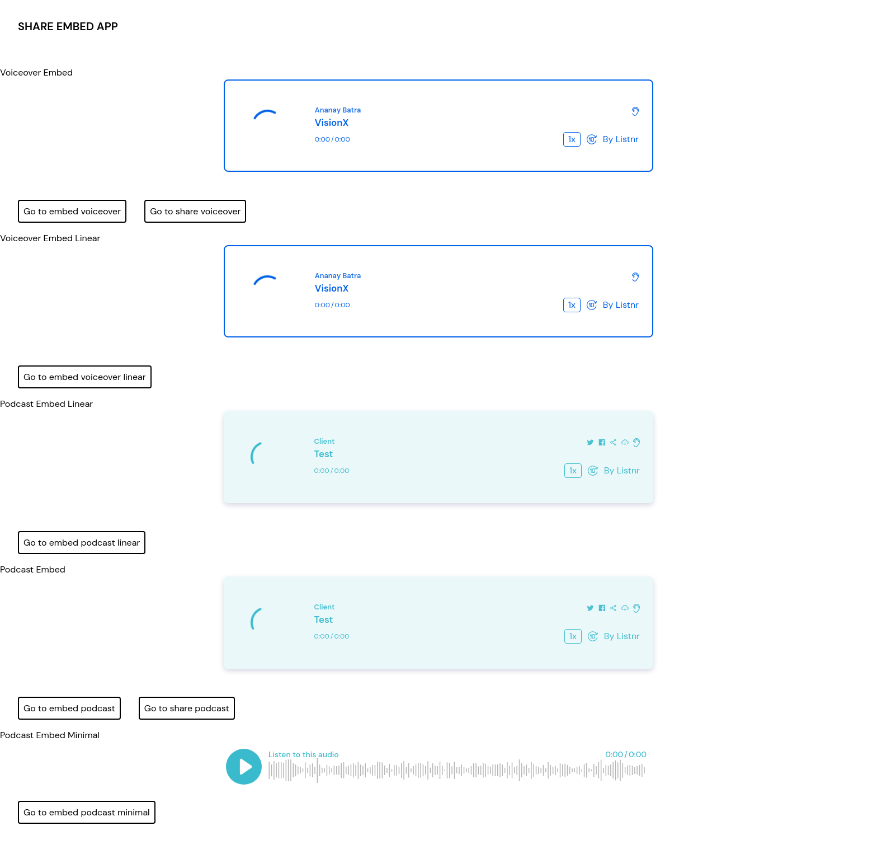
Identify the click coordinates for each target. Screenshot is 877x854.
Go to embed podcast (69, 708)
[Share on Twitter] (590, 442)
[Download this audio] (625, 442)
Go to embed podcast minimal (86, 812)
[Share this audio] (613, 442)
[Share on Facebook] (602, 442)
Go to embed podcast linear (81, 542)
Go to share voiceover (195, 211)
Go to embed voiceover (72, 211)
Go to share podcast (186, 708)
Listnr (627, 139)
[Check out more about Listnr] (635, 110)
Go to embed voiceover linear (84, 377)
